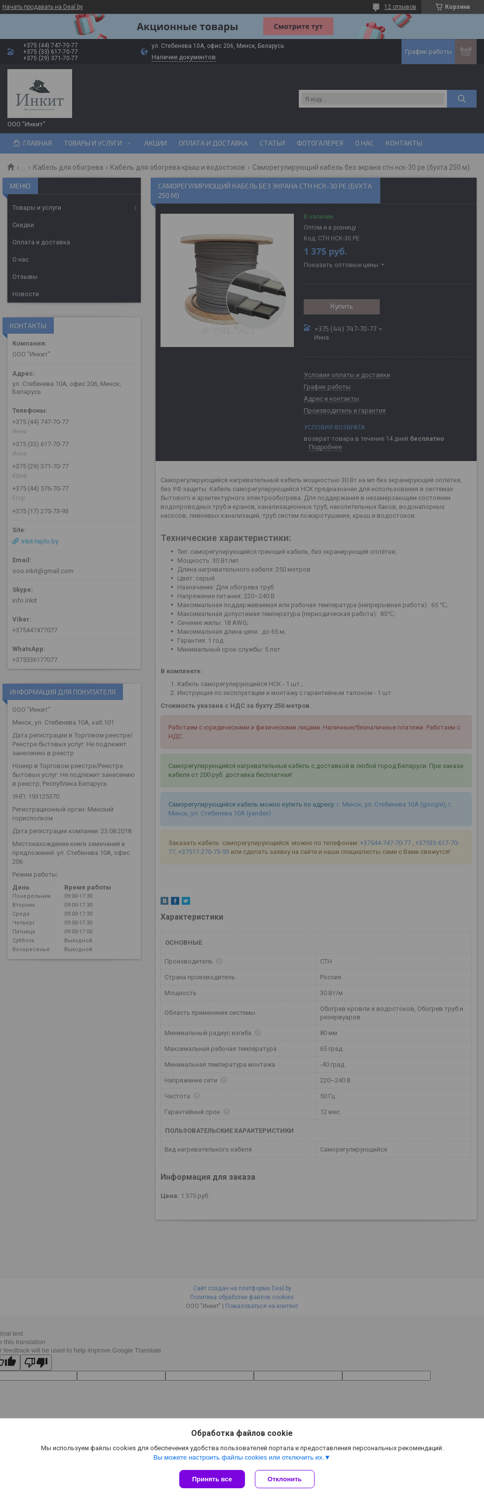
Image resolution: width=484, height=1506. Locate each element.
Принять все (212, 1479)
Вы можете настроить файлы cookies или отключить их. (238, 1457)
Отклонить (285, 1479)
